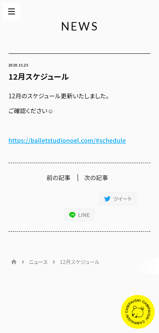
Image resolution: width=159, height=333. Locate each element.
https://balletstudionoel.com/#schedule (67, 140)
